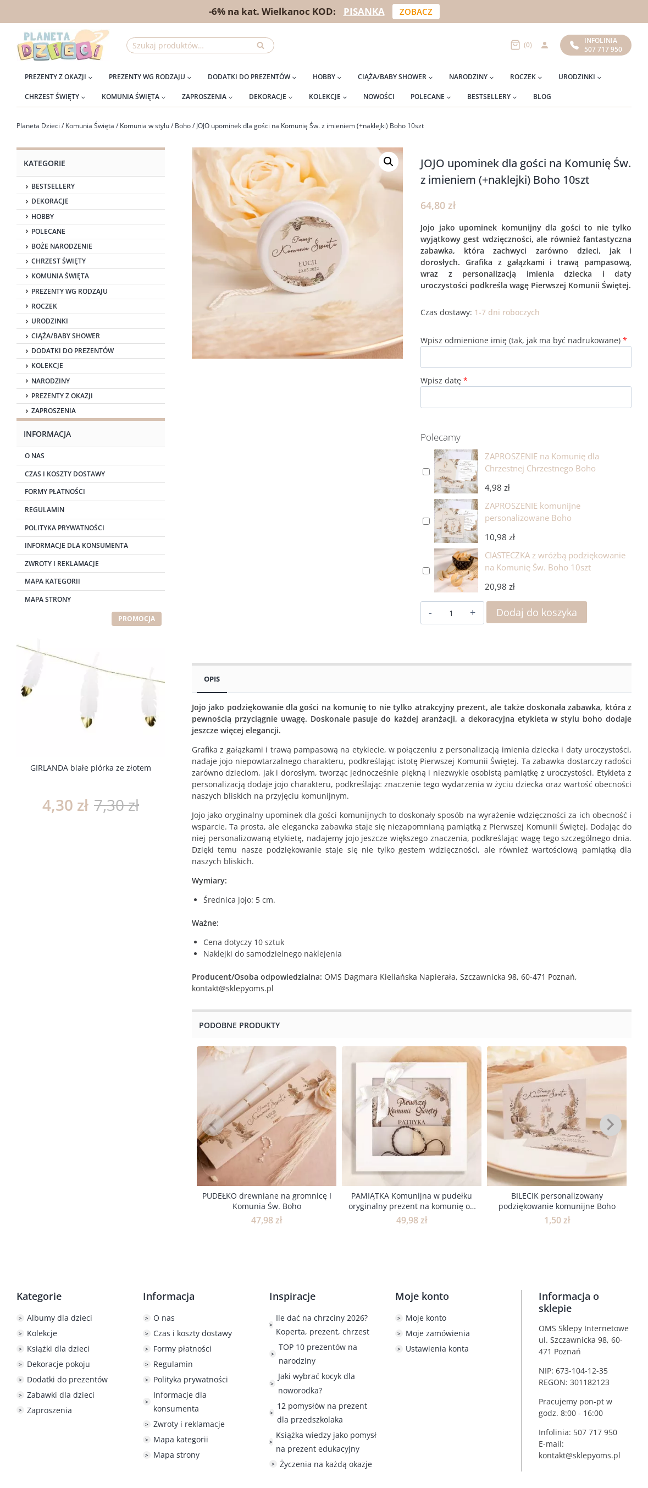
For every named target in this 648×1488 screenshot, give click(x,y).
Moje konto (426, 1318)
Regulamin (44, 509)
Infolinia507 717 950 (596, 45)
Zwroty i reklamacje (62, 563)
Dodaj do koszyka (536, 612)
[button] (388, 162)
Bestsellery (53, 186)
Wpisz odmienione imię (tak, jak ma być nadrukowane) (523, 340)
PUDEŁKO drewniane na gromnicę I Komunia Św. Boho (266, 1201)
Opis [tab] (212, 679)
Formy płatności (55, 491)
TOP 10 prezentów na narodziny (318, 1354)
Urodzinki (49, 321)
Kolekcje (47, 365)
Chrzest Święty (58, 261)
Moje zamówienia (438, 1333)
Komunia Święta (60, 276)
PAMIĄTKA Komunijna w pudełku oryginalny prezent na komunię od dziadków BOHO (411, 1206)
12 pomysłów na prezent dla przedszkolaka (322, 1413)
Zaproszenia (53, 411)
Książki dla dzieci (58, 1348)
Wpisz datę (444, 380)
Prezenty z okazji (62, 396)
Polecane (48, 231)
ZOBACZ (416, 11)
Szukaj (263, 48)
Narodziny (50, 381)
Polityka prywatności (64, 527)
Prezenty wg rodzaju (69, 291)
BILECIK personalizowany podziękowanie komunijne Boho (557, 1201)
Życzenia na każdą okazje (326, 1464)
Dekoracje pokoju (58, 1364)
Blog (542, 96)
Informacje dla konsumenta (76, 545)
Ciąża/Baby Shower (65, 336)
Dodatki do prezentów (72, 351)
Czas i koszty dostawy (65, 474)
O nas (35, 455)
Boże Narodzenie (61, 246)
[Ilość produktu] (451, 613)
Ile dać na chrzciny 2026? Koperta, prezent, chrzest (322, 1325)
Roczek (44, 306)
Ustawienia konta (437, 1348)
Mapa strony (48, 599)
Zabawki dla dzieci (61, 1395)
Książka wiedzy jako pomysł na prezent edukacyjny (326, 1442)
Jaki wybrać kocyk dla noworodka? (316, 1383)
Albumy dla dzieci (59, 1318)
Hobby (42, 216)
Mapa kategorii (52, 581)
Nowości (379, 96)
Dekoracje (50, 201)
